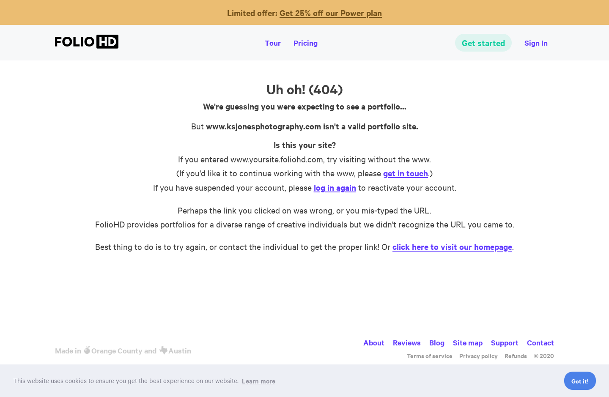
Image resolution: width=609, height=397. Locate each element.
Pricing (306, 43)
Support (504, 342)
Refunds (516, 355)
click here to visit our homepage (452, 246)
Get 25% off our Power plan (331, 12)
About (373, 342)
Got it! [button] (579, 380)
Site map (468, 342)
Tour (273, 43)
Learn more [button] (258, 380)
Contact (540, 342)
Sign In (536, 43)
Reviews (407, 342)
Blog (436, 342)
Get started (483, 42)
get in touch (405, 172)
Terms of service (430, 355)
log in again (335, 187)
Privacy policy (478, 355)
